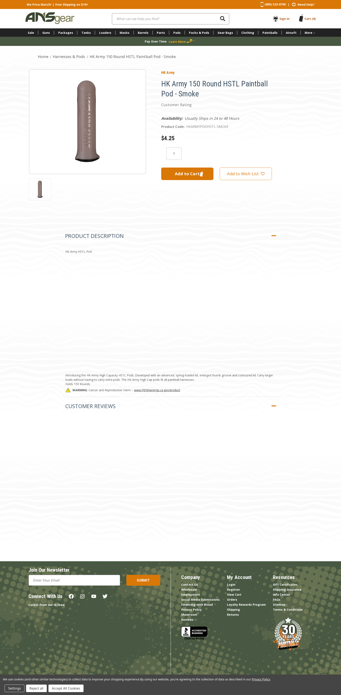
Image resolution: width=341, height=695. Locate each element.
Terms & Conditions (288, 610)
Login (231, 585)
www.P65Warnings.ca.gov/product (157, 390)
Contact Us (189, 585)
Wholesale (189, 590)
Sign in (284, 19)
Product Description (94, 235)
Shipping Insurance (287, 590)
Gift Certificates (285, 585)
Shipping (233, 610)
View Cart (234, 595)
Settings (14, 688)
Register (233, 590)
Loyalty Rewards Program (246, 605)
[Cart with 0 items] (310, 18)
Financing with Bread (197, 605)
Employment (190, 595)
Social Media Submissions (200, 600)
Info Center (281, 595)
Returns (233, 615)
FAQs (276, 600)
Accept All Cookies (66, 688)
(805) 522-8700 (275, 4)
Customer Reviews (90, 406)
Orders (232, 600)
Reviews (187, 620)
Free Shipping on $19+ (71, 4)
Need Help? (306, 4)
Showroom (189, 615)
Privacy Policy (191, 610)
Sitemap (279, 605)
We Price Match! (39, 4)
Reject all (36, 688)
